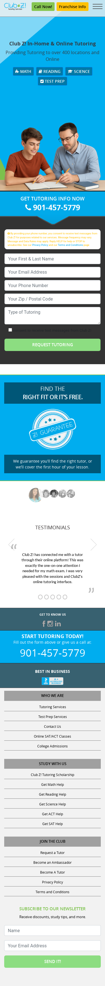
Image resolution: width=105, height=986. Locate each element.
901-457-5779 (52, 207)
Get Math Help (52, 784)
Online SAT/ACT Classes (52, 736)
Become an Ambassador (52, 862)
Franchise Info (72, 6)
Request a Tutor (52, 852)
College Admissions (52, 746)
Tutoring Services (52, 707)
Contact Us (52, 726)
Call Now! (43, 6)
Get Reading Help (52, 794)
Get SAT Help (52, 823)
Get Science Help (52, 804)
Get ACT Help (52, 814)
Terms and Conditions (70, 244)
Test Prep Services (52, 716)
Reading (49, 71)
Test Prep (52, 81)
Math (23, 71)
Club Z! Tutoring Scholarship (52, 774)
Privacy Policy (40, 244)
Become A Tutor (52, 872)
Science (79, 71)
